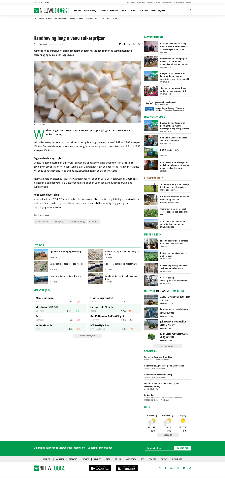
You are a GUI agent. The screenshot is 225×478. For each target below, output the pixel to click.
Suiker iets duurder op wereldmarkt (121, 263)
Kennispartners (153, 2)
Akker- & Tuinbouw (108, 10)
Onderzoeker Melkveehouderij (158, 374)
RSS (142, 459)
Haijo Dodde (43, 44)
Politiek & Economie (43, 18)
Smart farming (76, 18)
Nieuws (77, 10)
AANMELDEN (183, 448)
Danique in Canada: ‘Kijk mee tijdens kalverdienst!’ (173, 139)
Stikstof (105, 18)
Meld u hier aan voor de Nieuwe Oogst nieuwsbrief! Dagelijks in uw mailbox (73, 447)
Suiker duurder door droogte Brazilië (66, 263)
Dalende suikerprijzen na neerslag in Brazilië (122, 253)
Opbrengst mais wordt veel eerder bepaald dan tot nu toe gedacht (174, 210)
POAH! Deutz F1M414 (169, 149)
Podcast (144, 10)
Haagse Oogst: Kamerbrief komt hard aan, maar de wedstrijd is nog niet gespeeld (174, 76)
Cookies (152, 459)
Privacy (164, 459)
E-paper (188, 2)
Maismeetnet (92, 18)
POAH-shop (141, 2)
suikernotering (76, 221)
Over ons (47, 459)
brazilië (93, 221)
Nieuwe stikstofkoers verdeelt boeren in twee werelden (174, 242)
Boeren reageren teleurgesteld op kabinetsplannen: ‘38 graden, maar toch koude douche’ (175, 165)
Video (133, 10)
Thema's (115, 18)
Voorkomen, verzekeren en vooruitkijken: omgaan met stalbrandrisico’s (172, 222)
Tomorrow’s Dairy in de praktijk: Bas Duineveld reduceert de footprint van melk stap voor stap (175, 185)
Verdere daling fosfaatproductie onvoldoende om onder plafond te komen (174, 279)
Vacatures (131, 2)
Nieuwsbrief (179, 2)
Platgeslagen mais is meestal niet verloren (174, 254)
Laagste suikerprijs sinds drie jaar (65, 276)
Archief (97, 459)
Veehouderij (90, 10)
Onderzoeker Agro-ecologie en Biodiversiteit (164, 365)
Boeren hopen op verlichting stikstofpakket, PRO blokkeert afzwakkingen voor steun (174, 46)
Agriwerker (149, 395)
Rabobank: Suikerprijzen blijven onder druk (122, 277)
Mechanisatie (61, 18)
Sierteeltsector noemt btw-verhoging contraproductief (173, 89)
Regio (124, 10)
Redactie (73, 459)
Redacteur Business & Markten (158, 356)
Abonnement (167, 2)
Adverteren (131, 459)
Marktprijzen (158, 10)
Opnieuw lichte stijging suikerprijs (66, 251)
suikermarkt (41, 221)
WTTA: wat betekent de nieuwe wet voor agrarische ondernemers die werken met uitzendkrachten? (174, 198)
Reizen (118, 459)
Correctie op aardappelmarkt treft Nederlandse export (173, 267)
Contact (60, 459)
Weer (147, 407)
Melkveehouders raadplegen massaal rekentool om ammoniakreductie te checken (174, 61)
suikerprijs (58, 221)
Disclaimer (177, 459)
